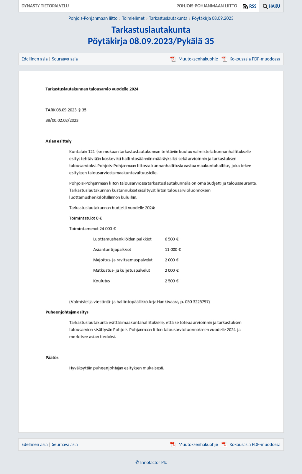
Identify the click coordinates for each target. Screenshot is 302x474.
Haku (274, 6)
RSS (252, 6)
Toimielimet (133, 18)
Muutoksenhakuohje (194, 59)
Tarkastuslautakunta (168, 18)
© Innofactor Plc (151, 462)
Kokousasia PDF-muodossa (250, 59)
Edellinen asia (35, 59)
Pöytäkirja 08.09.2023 (213, 18)
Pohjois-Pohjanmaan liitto (92, 18)
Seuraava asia (65, 59)
